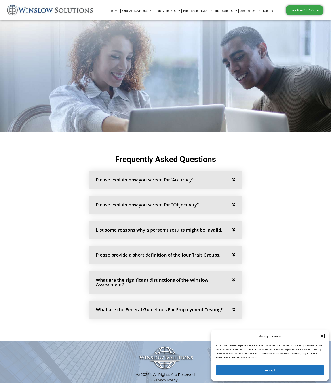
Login (268, 11)
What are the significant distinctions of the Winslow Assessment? (152, 282)
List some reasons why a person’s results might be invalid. (159, 230)
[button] (322, 336)
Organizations (137, 11)
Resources (226, 11)
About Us (250, 11)
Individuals (167, 11)
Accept (270, 370)
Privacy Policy (166, 380)
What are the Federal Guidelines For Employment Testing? (159, 309)
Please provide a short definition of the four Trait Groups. (158, 255)
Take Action (304, 10)
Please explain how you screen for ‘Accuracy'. (145, 180)
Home (114, 11)
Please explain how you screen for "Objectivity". (148, 205)
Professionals (197, 11)
